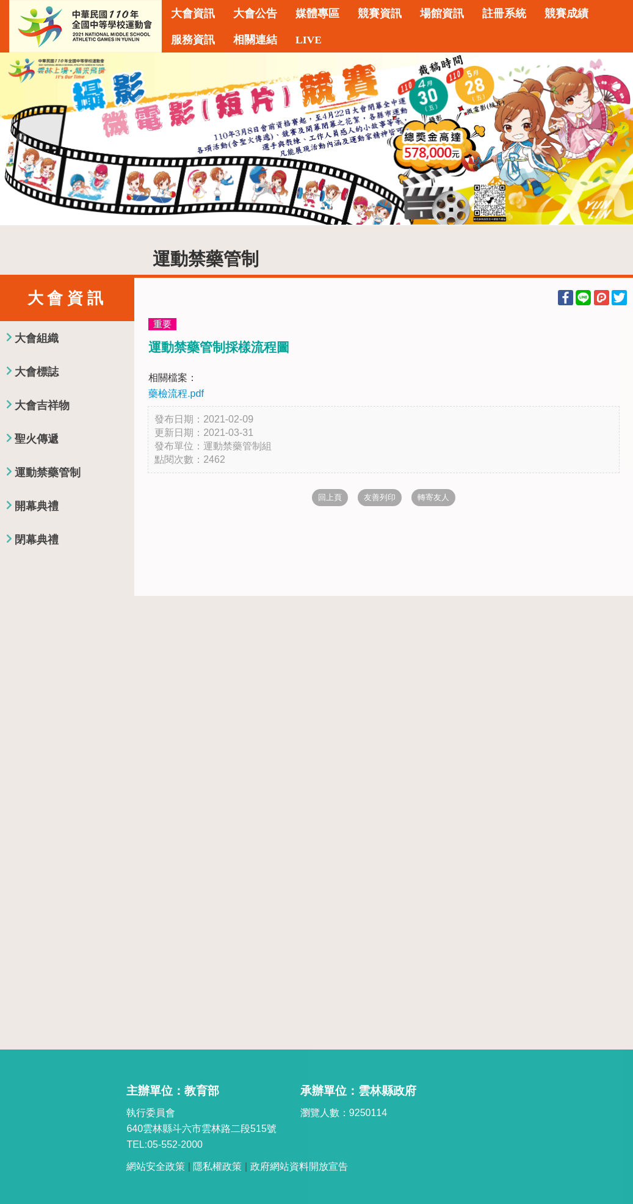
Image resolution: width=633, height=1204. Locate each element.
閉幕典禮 (37, 540)
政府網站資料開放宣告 (299, 1166)
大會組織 (37, 338)
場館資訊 (442, 13)
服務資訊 (193, 40)
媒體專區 (317, 13)
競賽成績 (566, 13)
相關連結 (255, 40)
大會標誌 (37, 372)
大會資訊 (193, 13)
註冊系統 (504, 13)
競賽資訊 (380, 13)
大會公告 (255, 13)
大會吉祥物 (42, 405)
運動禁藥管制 (48, 472)
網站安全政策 (155, 1166)
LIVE (308, 40)
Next (612, 138)
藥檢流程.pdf (176, 393)
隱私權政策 (217, 1166)
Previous (21, 138)
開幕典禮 (37, 506)
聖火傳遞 (37, 439)
